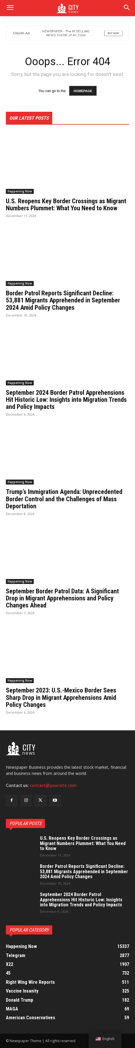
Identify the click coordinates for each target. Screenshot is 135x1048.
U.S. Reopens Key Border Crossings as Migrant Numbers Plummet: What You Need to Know (66, 204)
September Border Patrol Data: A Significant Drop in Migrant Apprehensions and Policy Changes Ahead (62, 598)
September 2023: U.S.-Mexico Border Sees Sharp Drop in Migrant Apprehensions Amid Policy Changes (61, 697)
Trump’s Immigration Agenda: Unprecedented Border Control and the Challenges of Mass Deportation (64, 498)
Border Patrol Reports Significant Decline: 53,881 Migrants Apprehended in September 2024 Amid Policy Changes (63, 300)
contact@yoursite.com (53, 785)
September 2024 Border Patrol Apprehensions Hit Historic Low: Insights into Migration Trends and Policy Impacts (66, 399)
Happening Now (20, 191)
